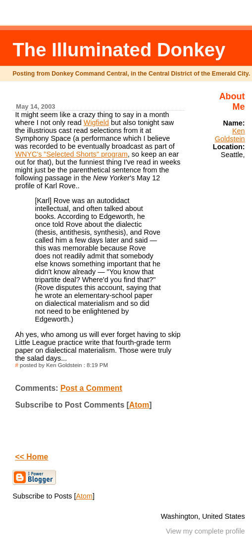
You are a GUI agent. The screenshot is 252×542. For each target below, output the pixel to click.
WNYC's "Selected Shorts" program (71, 154)
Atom (139, 405)
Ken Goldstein (230, 135)
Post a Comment (91, 388)
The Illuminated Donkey (118, 49)
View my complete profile (205, 531)
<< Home (31, 457)
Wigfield (96, 122)
